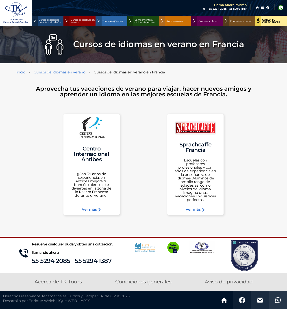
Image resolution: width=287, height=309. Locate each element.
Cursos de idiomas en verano (59, 72)
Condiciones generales (143, 282)
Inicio (20, 72)
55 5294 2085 (51, 261)
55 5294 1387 (93, 261)
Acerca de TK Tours (58, 282)
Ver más (91, 210)
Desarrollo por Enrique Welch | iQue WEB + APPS (46, 301)
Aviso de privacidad (229, 282)
